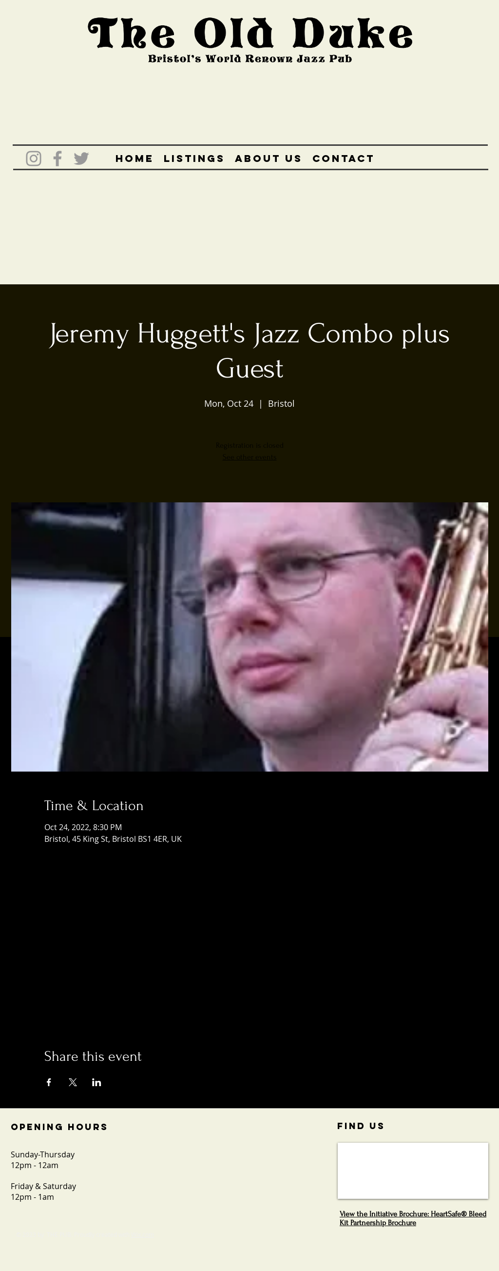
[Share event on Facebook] (49, 1082)
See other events (250, 457)
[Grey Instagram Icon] (33, 158)
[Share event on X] (72, 1082)
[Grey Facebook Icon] (57, 158)
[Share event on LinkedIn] (96, 1082)
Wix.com (142, 1234)
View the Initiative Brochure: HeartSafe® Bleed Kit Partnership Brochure (413, 1218)
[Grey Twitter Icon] (81, 158)
